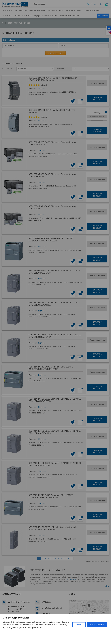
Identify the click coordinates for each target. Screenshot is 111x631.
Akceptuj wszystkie (97, 625)
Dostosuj (79, 625)
